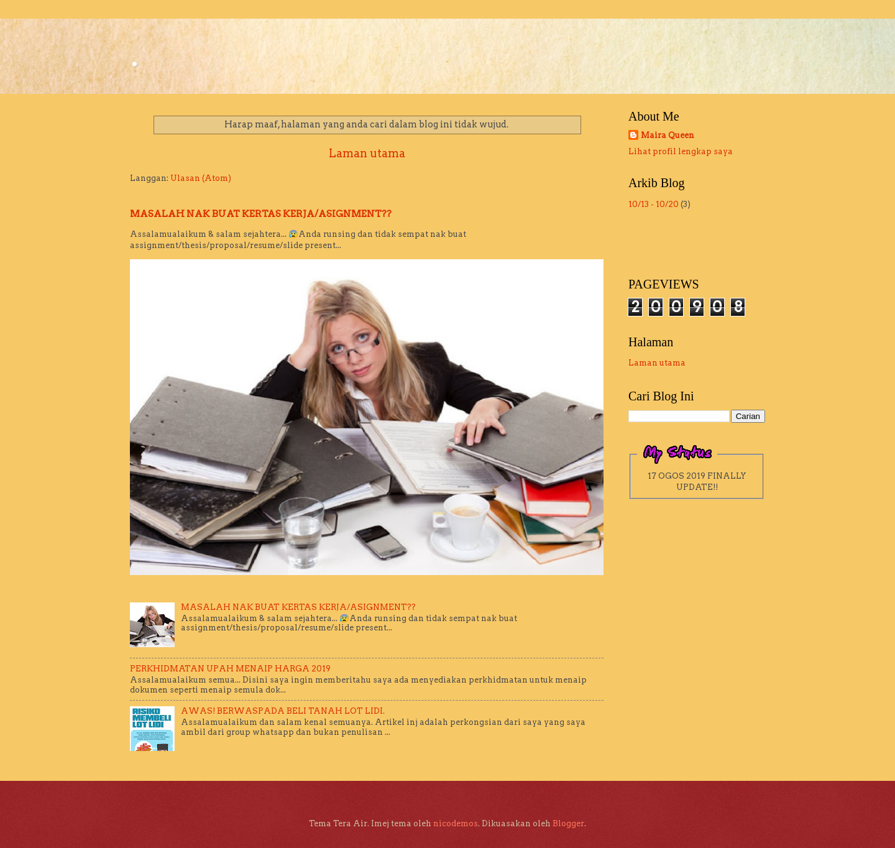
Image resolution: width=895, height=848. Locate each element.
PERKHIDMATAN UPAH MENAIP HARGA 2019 (230, 668)
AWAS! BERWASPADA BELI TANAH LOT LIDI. (283, 711)
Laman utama (367, 153)
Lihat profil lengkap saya (680, 151)
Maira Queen (667, 135)
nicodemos (455, 823)
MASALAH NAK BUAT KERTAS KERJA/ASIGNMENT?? (261, 213)
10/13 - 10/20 (653, 204)
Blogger (568, 823)
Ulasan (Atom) (200, 178)
